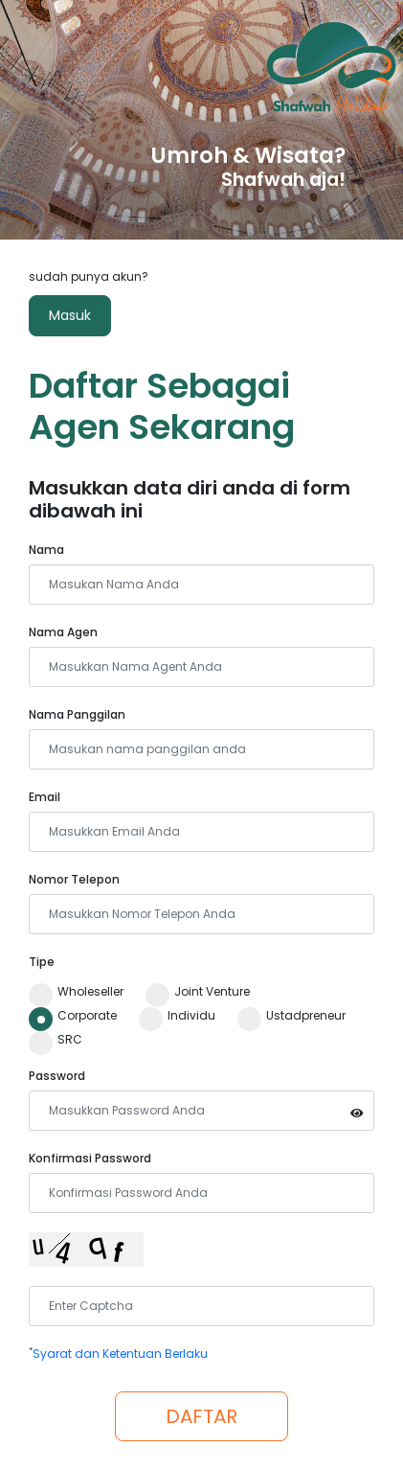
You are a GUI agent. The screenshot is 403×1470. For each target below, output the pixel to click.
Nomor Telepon (74, 879)
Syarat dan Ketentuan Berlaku (120, 1353)
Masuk (70, 315)
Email (44, 797)
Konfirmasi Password (90, 1158)
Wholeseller (76, 991)
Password (57, 1076)
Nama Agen (63, 632)
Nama (46, 549)
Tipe (42, 961)
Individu (177, 1015)
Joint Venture (198, 991)
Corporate (73, 1015)
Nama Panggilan (77, 714)
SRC (55, 1039)
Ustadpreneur (291, 1015)
